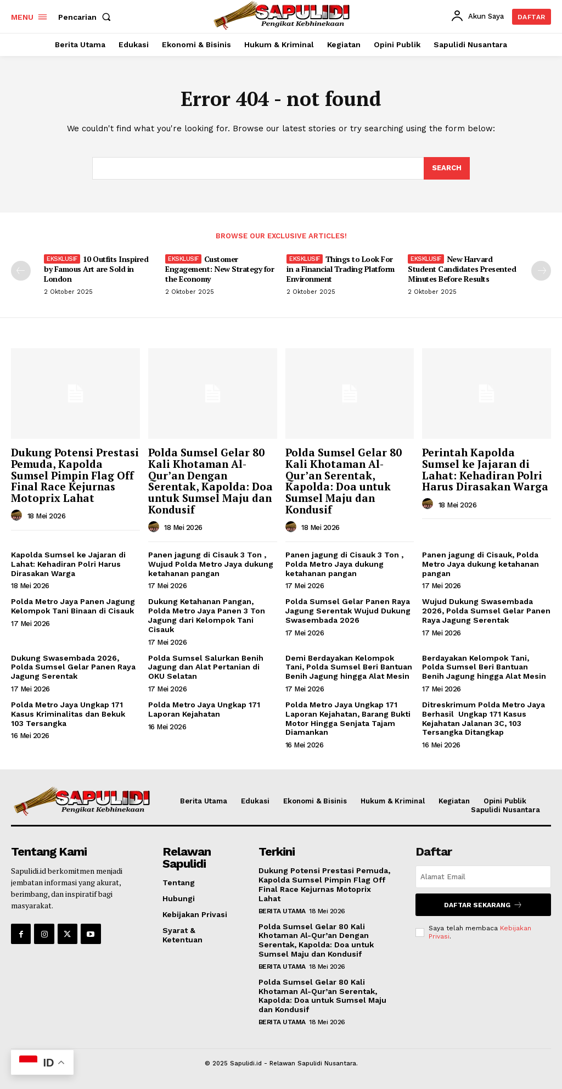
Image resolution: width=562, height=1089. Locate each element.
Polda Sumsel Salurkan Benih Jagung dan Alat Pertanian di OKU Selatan (205, 667)
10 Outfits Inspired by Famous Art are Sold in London (96, 269)
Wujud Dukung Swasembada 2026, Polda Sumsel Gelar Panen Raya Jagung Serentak (486, 610)
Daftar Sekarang (483, 904)
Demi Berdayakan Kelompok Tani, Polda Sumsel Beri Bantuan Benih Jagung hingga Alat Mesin (348, 667)
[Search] (447, 168)
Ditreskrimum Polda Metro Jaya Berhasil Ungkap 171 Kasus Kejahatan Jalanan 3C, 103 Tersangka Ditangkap (483, 718)
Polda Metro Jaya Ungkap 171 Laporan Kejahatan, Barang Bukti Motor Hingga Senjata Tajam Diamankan (348, 718)
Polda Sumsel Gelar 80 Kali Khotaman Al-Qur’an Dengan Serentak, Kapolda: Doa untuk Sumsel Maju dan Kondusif (210, 480)
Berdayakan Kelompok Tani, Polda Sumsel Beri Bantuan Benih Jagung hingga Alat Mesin (484, 667)
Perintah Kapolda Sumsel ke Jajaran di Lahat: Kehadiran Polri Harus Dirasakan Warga (485, 469)
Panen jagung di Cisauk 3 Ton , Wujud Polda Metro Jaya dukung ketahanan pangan (210, 564)
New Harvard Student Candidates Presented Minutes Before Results (462, 269)
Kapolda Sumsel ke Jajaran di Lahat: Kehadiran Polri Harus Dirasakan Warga (68, 564)
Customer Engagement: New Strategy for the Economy (219, 269)
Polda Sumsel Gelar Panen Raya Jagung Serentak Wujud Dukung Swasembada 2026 (348, 610)
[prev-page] (21, 271)
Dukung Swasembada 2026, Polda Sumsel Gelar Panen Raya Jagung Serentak (73, 667)
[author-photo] (18, 516)
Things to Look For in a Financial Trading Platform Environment (340, 269)
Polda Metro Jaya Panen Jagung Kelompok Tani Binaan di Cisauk (73, 606)
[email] (483, 876)
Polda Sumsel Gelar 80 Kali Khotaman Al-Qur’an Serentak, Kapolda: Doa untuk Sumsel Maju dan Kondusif (343, 480)
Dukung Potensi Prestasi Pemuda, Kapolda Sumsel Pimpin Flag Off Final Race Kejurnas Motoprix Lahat (75, 475)
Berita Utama (282, 911)
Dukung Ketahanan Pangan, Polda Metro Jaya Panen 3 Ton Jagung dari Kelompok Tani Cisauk (206, 615)
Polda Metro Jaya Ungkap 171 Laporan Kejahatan (204, 709)
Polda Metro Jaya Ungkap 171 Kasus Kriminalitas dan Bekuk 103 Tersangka (68, 714)
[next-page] (541, 271)
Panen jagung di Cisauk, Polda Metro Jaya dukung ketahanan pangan (480, 564)
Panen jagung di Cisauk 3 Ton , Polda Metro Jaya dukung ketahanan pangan (344, 564)
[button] (86, 17)
